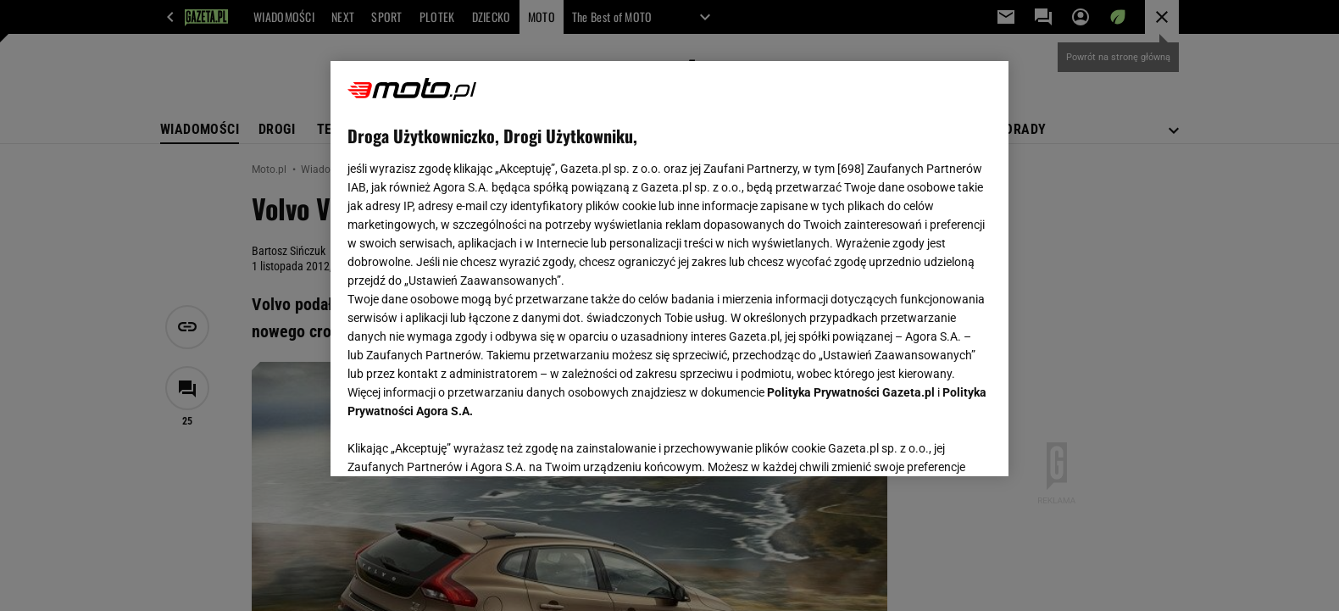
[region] (669, 268)
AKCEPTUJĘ (934, 443)
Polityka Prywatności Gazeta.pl (851, 392)
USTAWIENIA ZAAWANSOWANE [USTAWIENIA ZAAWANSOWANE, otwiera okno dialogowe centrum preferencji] (458, 442)
